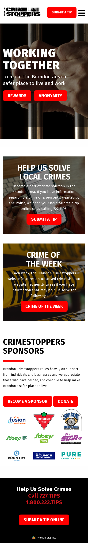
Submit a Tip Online (44, 520)
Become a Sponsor (27, 401)
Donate (65, 401)
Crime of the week (44, 306)
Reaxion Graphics (46, 537)
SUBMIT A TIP (62, 12)
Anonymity (50, 95)
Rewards (17, 95)
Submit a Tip (44, 219)
